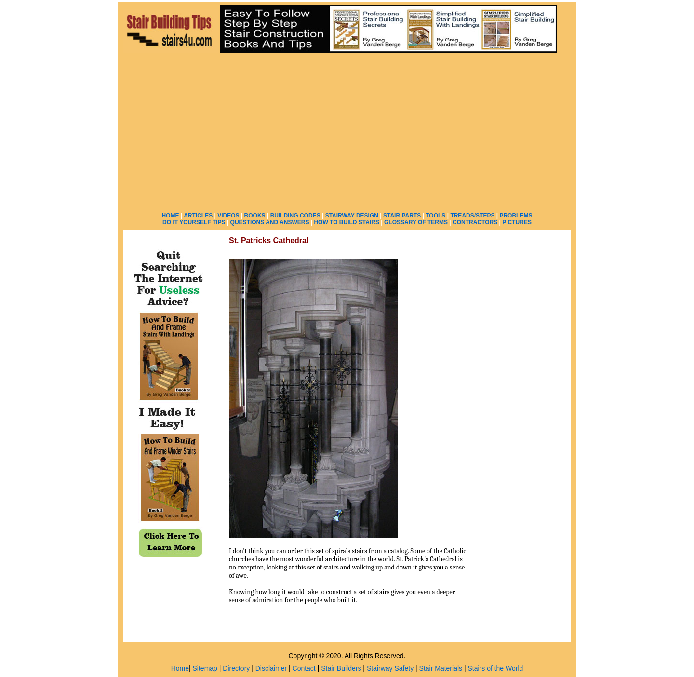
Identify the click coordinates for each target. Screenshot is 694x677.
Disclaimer (271, 668)
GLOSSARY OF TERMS (416, 222)
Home (180, 668)
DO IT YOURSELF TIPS (193, 222)
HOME (170, 215)
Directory (236, 668)
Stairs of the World (495, 668)
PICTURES (517, 222)
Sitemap (205, 668)
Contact (304, 668)
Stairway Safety (390, 668)
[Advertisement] (347, 130)
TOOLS (435, 215)
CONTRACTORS (475, 222)
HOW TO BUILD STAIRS (346, 222)
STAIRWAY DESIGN (351, 215)
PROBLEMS (515, 215)
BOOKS (255, 215)
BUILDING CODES (295, 215)
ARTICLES (198, 215)
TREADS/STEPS (472, 215)
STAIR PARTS (402, 215)
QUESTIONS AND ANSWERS (269, 222)
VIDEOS (228, 215)
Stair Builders (341, 668)
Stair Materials (440, 668)
